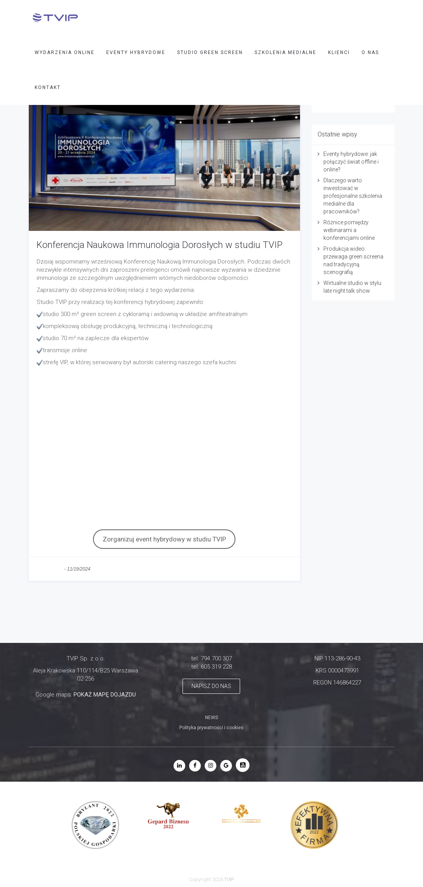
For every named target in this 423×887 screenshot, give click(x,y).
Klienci (339, 52)
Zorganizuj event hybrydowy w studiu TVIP (164, 539)
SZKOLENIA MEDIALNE (285, 52)
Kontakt (48, 87)
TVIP (229, 879)
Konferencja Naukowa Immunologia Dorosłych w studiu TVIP (160, 244)
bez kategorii (50, 569)
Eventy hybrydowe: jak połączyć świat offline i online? (351, 162)
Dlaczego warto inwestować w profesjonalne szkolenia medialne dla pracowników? (352, 196)
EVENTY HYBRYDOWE (135, 52)
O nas (370, 52)
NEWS (211, 717)
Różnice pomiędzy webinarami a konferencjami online (349, 230)
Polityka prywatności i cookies (211, 727)
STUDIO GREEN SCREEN (210, 52)
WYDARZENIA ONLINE (65, 52)
